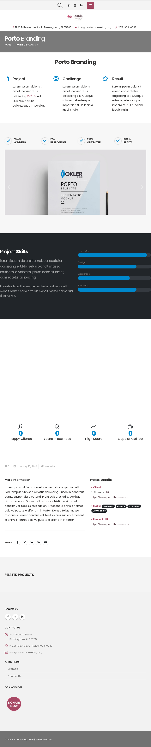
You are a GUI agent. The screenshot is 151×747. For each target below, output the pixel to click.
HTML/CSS (134, 506)
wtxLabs (47, 739)
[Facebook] (68, 5)
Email (45, 542)
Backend (108, 506)
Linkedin (22, 617)
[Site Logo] (75, 17)
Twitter (24, 542)
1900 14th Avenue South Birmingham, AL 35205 (42, 27)
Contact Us (14, 676)
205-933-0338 (125, 27)
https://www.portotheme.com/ (110, 524)
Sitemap (13, 668)
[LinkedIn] (81, 5)
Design (121, 506)
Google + (38, 542)
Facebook (17, 542)
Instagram (15, 617)
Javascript (99, 511)
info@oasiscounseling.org (93, 27)
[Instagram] (75, 5)
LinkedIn (31, 542)
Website (50, 466)
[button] (60, 5)
